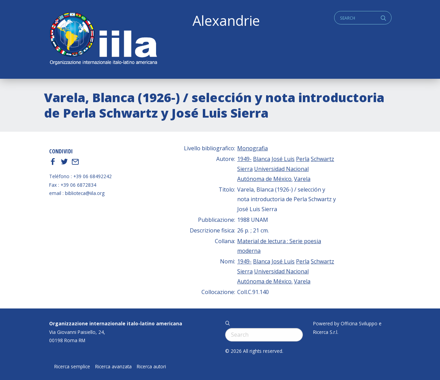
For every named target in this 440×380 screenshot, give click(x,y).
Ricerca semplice (72, 366)
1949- (244, 159)
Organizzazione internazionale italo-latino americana (115, 323)
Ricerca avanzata (113, 366)
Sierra (245, 169)
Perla (302, 159)
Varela (302, 179)
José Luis (283, 159)
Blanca (261, 159)
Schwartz (322, 159)
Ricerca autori (151, 366)
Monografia (252, 148)
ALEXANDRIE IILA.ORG (103, 39)
